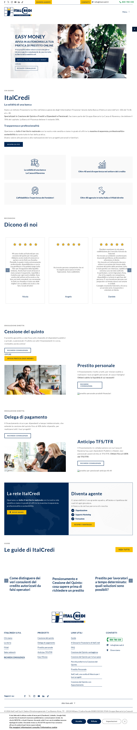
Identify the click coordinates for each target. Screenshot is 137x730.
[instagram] (12, 2)
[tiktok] (22, 2)
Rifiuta (94, 721)
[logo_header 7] (18, 8)
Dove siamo (115, 650)
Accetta (78, 721)
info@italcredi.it (101, 2)
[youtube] (15, 2)
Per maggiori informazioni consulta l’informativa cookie (33, 727)
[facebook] (5, 2)
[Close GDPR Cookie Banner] (124, 721)
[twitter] (8, 2)
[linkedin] (19, 2)
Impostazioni (111, 721)
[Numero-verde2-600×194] (114, 637)
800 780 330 (128, 2)
